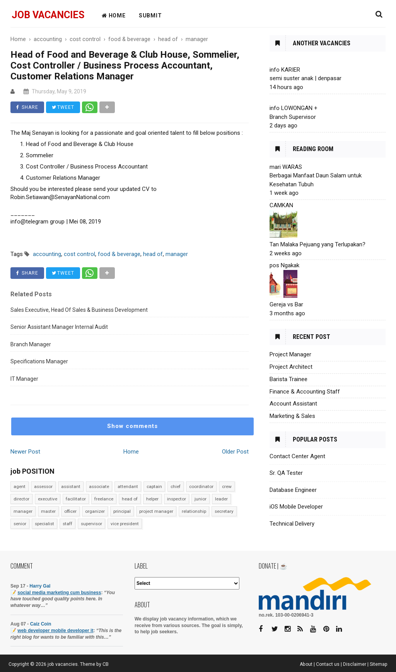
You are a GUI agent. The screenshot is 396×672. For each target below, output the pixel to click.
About (306, 664)
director (21, 499)
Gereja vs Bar (286, 304)
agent (20, 486)
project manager (156, 511)
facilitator (76, 499)
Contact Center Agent (297, 456)
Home (131, 451)
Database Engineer (293, 489)
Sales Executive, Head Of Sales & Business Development (79, 310)
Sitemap (378, 664)
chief (176, 486)
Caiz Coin (40, 624)
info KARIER (285, 69)
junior (201, 499)
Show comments (132, 426)
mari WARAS (286, 166)
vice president (125, 523)
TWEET (63, 107)
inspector (176, 499)
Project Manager (290, 354)
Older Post (235, 451)
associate (99, 486)
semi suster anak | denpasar (305, 78)
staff (67, 523)
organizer (95, 511)
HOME (114, 15)
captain (154, 486)
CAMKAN (281, 205)
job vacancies (48, 15)
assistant (70, 486)
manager (23, 511)
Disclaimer (354, 664)
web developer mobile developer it (55, 630)
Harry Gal (39, 586)
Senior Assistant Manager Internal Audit (59, 327)
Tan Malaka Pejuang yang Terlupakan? (317, 244)
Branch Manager (30, 344)
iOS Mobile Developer (296, 506)
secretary (224, 511)
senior (20, 523)
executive (47, 499)
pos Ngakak (284, 265)
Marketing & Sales (292, 415)
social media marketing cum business (59, 592)
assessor (43, 486)
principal (122, 511)
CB (105, 664)
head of (130, 499)
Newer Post (25, 451)
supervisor (91, 523)
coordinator (201, 486)
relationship (194, 511)
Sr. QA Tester (286, 472)
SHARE (27, 107)
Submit (150, 15)
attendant (128, 486)
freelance (103, 499)
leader (221, 499)
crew (227, 486)
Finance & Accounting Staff (305, 391)
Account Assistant (293, 403)
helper (152, 499)
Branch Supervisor (293, 116)
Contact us (328, 664)
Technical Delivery (292, 523)
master (48, 511)
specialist (44, 523)
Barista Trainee (288, 379)
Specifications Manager (39, 361)
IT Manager (24, 379)
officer (70, 511)
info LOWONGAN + (293, 108)
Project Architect (291, 366)
